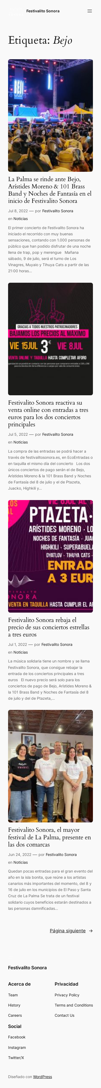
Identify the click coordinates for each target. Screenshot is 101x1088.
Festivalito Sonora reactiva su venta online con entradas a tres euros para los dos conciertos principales (48, 414)
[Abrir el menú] (89, 11)
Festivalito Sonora (43, 11)
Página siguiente (71, 930)
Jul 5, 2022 (18, 434)
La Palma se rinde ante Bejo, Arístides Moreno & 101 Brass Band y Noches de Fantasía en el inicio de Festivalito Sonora (50, 190)
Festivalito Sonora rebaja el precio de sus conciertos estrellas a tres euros (48, 628)
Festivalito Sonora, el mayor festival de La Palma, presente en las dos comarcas (49, 837)
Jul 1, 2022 (17, 644)
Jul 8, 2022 (18, 210)
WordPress (42, 1076)
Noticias (20, 218)
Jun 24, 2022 (19, 854)
